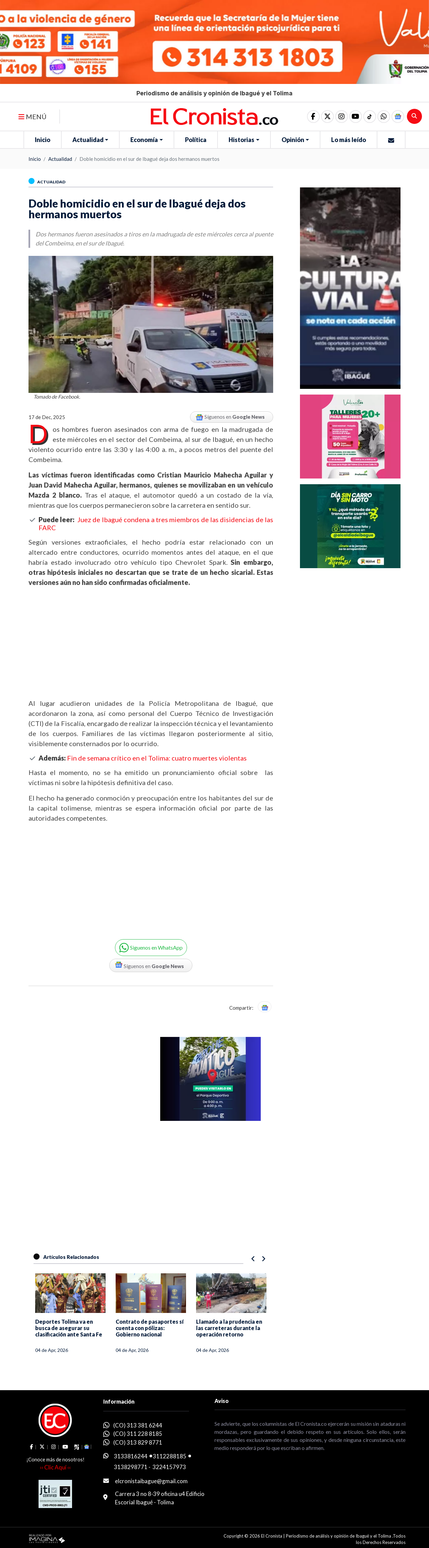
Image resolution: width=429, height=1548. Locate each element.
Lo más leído (348, 139)
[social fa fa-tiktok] (369, 116)
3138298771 (130, 1466)
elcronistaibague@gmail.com (151, 1481)
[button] (383, 116)
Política (195, 139)
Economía (144, 139)
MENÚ (32, 116)
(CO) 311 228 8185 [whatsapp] (137, 1433)
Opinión (293, 139)
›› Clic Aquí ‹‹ (55, 1467)
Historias (241, 139)
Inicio (42, 139)
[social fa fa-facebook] (313, 116)
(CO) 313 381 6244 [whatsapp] (137, 1425)
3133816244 (130, 1456)
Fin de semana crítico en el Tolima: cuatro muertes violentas (157, 758)
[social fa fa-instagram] (341, 116)
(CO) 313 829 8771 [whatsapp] (137, 1442)
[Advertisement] (150, 643)
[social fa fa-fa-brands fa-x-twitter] (327, 116)
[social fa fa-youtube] (355, 116)
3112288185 (169, 1456)
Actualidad (88, 139)
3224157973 (169, 1466)
